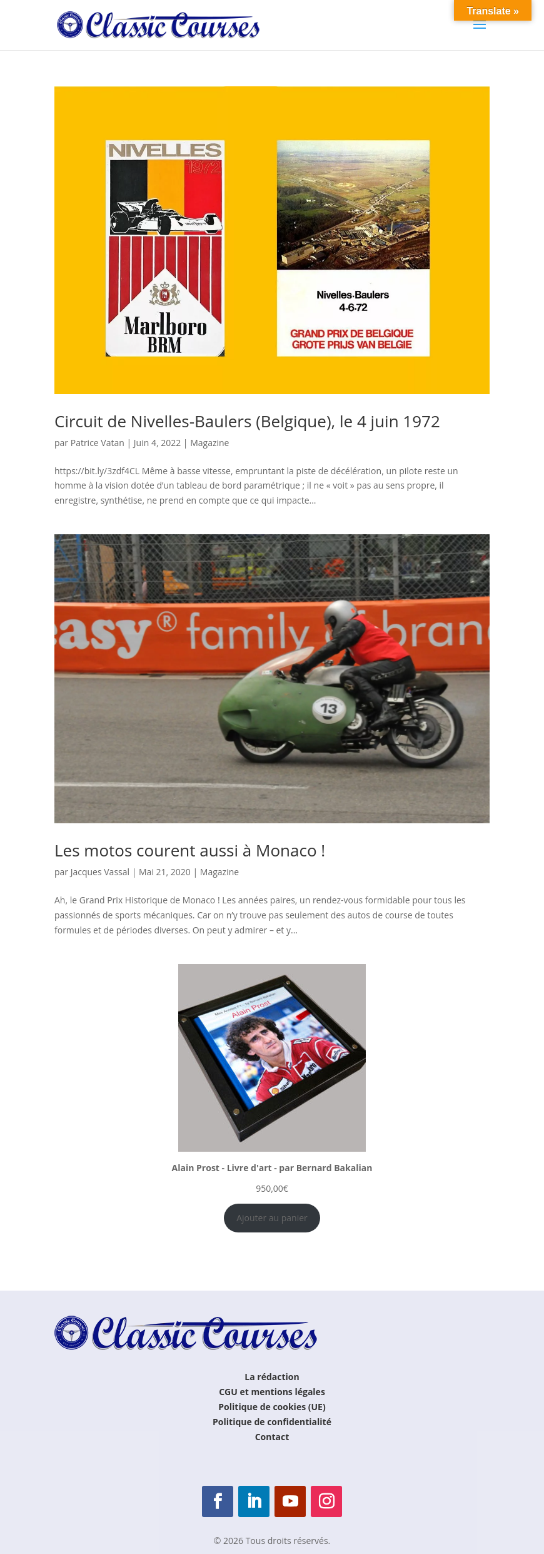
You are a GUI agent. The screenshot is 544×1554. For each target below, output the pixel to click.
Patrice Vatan (97, 443)
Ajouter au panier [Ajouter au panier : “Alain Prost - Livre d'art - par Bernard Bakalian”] (272, 1218)
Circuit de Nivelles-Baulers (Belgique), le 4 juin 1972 (247, 421)
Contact (272, 1437)
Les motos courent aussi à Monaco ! (189, 850)
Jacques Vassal (100, 872)
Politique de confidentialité (272, 1422)
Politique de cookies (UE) (271, 1407)
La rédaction (271, 1377)
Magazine (209, 443)
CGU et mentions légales (272, 1392)
